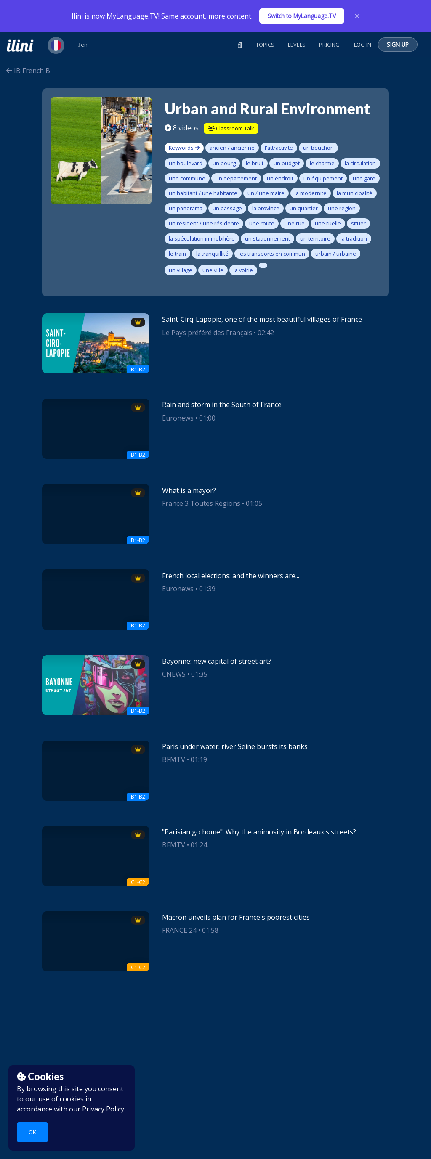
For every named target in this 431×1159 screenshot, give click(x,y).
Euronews (178, 418)
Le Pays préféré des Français (207, 332)
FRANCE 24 (179, 930)
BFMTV (173, 759)
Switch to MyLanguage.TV (302, 16)
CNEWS (174, 674)
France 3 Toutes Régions (201, 503)
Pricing (329, 44)
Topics (265, 44)
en (83, 44)
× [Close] (357, 16)
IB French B (28, 70)
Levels (297, 44)
